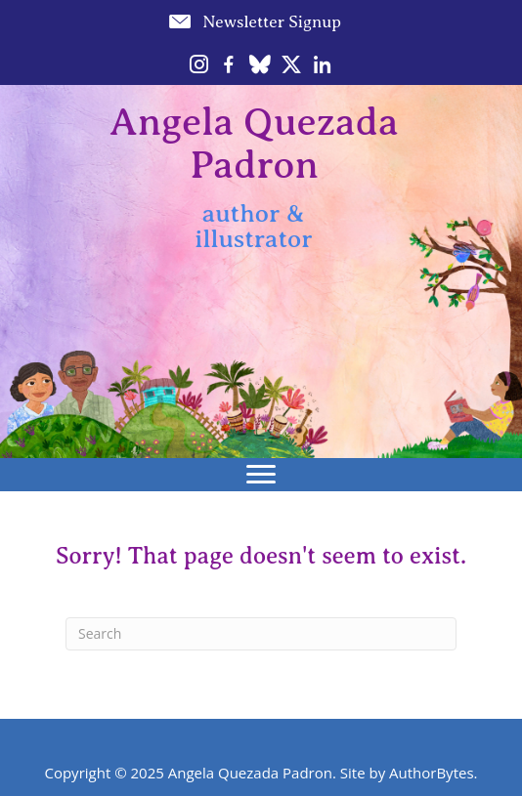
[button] (253, 21)
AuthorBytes (431, 772)
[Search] (261, 633)
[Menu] (261, 474)
